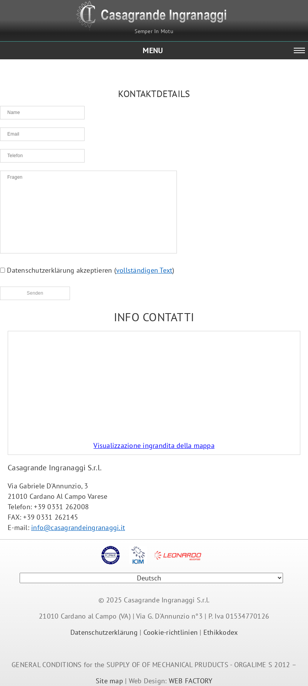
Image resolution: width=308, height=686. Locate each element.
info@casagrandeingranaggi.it (78, 527)
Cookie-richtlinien (170, 632)
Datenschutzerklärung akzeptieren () (87, 270)
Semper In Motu (154, 31)
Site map (109, 680)
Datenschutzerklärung (104, 632)
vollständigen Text (144, 270)
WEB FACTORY (191, 680)
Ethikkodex (220, 632)
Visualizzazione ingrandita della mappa (154, 445)
